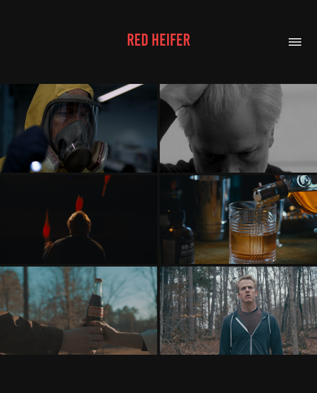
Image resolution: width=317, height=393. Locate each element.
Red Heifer (158, 39)
